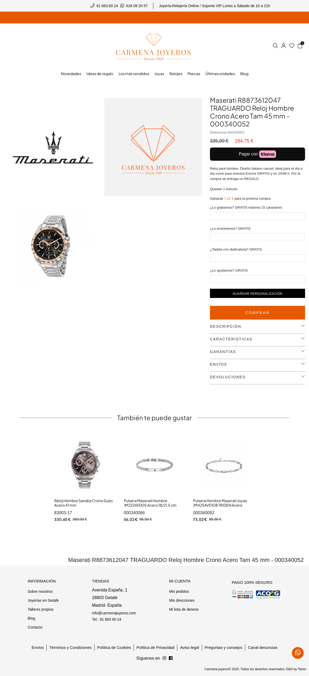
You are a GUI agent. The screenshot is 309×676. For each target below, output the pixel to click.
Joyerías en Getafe (43, 600)
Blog (31, 618)
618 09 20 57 (137, 6)
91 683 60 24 (107, 6)
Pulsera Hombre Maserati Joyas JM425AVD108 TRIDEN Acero (220, 503)
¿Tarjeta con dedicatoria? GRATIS (236, 249)
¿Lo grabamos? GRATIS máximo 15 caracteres (246, 207)
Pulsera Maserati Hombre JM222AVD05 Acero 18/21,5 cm (150, 503)
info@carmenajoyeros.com (114, 613)
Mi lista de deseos (184, 609)
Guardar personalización (257, 294)
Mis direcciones (181, 600)
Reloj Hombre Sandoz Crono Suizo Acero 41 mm (83, 503)
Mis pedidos (179, 591)
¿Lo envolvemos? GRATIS (230, 229)
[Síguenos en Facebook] (164, 658)
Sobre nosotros (40, 591)
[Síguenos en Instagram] (171, 658)
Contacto (35, 627)
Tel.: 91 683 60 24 (106, 619)
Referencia (218, 132)
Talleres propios (40, 609)
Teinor (302, 669)
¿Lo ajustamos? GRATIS (229, 270)
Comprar (257, 313)
